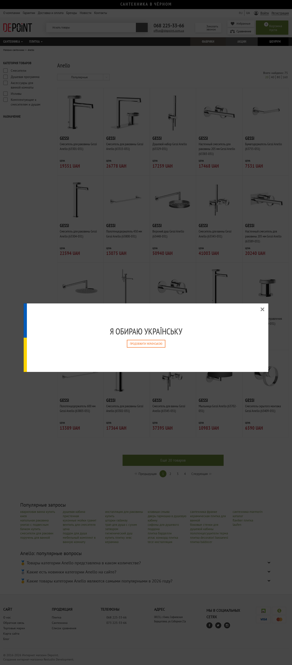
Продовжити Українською (146, 344)
